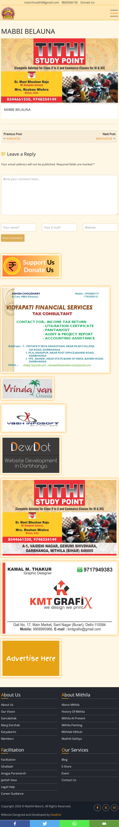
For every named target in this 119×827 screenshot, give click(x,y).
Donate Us (88, 2)
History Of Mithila (73, 712)
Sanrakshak (8, 718)
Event (65, 773)
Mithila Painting (72, 725)
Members (7, 739)
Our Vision (8, 712)
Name (6, 220)
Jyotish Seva (9, 780)
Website (88, 220)
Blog (64, 760)
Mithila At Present (73, 718)
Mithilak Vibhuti (72, 732)
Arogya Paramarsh (13, 773)
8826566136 (70, 2)
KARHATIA (13, 139)
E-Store (66, 766)
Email (47, 220)
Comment (9, 172)
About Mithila (70, 705)
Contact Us (69, 780)
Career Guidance (12, 794)
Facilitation (8, 760)
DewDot (55, 815)
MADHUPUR (104, 139)
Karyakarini (8, 732)
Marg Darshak (10, 725)
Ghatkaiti (7, 766)
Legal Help (8, 787)
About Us (7, 705)
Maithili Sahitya (72, 739)
